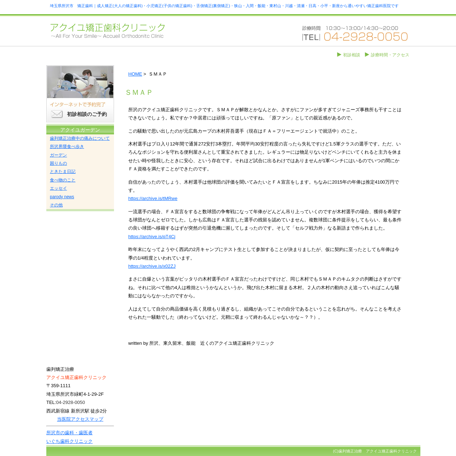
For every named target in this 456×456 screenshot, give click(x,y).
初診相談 (351, 54)
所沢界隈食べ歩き (67, 146)
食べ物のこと (63, 180)
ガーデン (58, 155)
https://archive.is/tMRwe (152, 198)
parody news (62, 196)
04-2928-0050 (70, 402)
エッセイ (58, 188)
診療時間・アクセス (390, 54)
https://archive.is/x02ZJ (152, 266)
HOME (135, 74)
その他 (56, 205)
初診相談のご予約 (87, 114)
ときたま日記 (63, 171)
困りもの (58, 163)
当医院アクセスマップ (80, 419)
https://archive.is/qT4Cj (151, 236)
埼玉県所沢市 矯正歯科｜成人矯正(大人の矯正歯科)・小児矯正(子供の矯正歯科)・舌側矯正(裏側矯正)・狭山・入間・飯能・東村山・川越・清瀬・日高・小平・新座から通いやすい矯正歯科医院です (224, 6)
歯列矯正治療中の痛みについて (80, 138)
